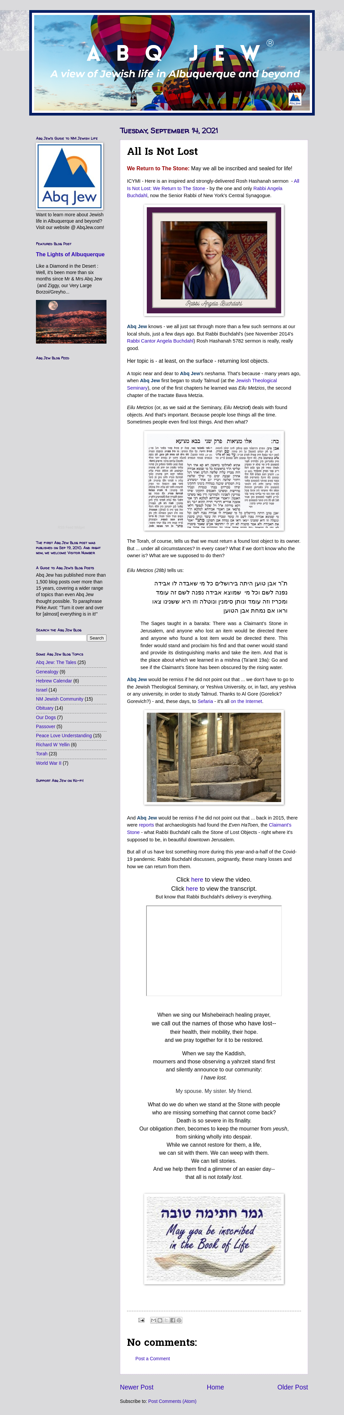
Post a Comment (152, 1358)
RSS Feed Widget (71, 527)
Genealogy (47, 671)
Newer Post (137, 1387)
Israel (41, 690)
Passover (45, 726)
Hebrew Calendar (54, 680)
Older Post (292, 1387)
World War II (48, 763)
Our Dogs (46, 717)
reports (146, 825)
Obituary (44, 708)
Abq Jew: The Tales (56, 662)
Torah (42, 753)
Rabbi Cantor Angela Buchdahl (160, 341)
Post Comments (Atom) (172, 1401)
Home (215, 1387)
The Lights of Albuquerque (70, 254)
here (197, 879)
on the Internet (246, 701)
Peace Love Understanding (64, 735)
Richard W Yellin (53, 744)
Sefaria (205, 701)
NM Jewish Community (59, 699)
